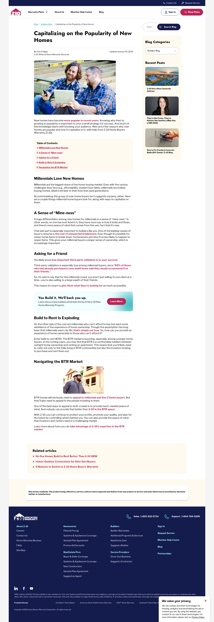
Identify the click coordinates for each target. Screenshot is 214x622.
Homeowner (69, 526)
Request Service (192, 3)
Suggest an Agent (72, 576)
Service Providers (120, 552)
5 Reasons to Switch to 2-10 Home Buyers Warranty (67, 466)
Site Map (20, 550)
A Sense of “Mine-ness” (51, 152)
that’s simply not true (86, 330)
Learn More (116, 301)
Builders (115, 526)
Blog (101, 12)
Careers (20, 530)
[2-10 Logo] (16, 14)
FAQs (19, 545)
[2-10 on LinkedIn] (16, 588)
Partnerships (164, 553)
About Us (59, 12)
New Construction (72, 566)
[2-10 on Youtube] (31, 588)
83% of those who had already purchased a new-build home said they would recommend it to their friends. (82, 268)
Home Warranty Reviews (28, 540)
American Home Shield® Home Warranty (96, 603)
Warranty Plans (36, 12)
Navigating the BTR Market (53, 167)
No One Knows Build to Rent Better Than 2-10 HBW (66, 456)
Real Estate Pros (72, 552)
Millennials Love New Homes (53, 148)
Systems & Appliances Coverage (79, 535)
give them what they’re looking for (82, 285)
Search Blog (170, 26)
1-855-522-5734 (149, 516)
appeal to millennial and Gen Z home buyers (99, 397)
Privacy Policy (198, 617)
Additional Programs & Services (127, 535)
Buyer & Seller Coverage (75, 556)
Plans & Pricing (71, 530)
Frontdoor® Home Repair (65, 603)
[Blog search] (151, 27)
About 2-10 (22, 526)
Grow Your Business (121, 556)
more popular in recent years (81, 120)
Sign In (172, 12)
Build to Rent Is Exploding (52, 162)
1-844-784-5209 (191, 516)
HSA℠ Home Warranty (125, 603)
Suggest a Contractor (121, 561)
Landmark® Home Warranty (150, 603)
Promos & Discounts (73, 545)
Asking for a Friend (49, 157)
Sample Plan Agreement (75, 540)
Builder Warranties (120, 530)
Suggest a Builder (119, 545)
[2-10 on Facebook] (24, 588)
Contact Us (171, 3)
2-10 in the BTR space (101, 409)
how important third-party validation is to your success (85, 259)
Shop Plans (194, 12)
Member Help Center (81, 12)
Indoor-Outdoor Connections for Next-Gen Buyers (66, 461)
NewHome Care (119, 540)
